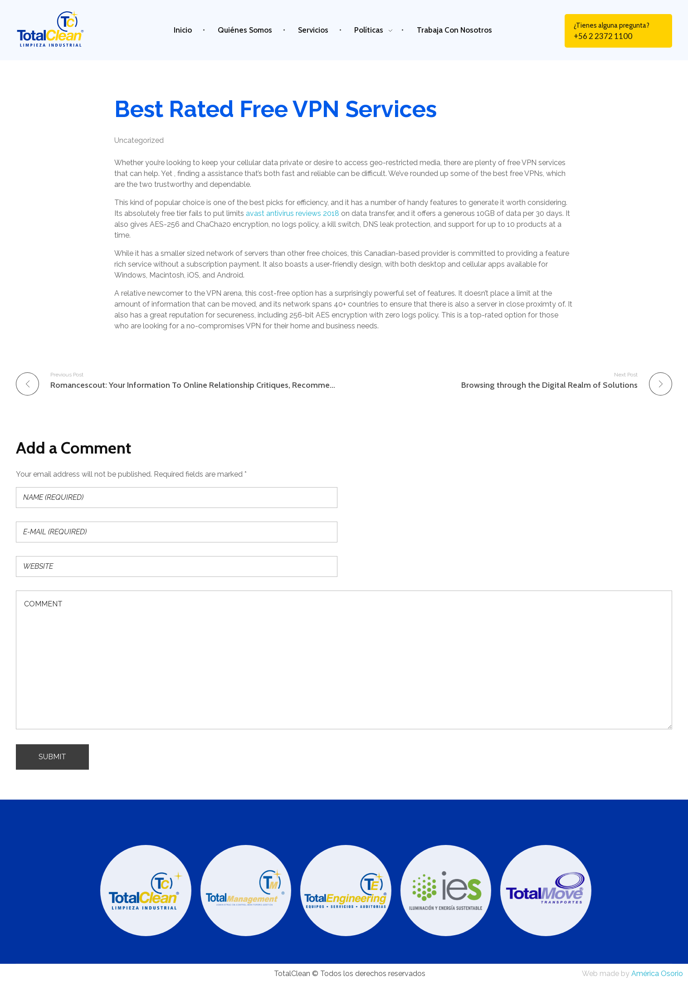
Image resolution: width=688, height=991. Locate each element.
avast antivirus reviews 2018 (292, 213)
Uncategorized (139, 140)
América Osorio (657, 973)
